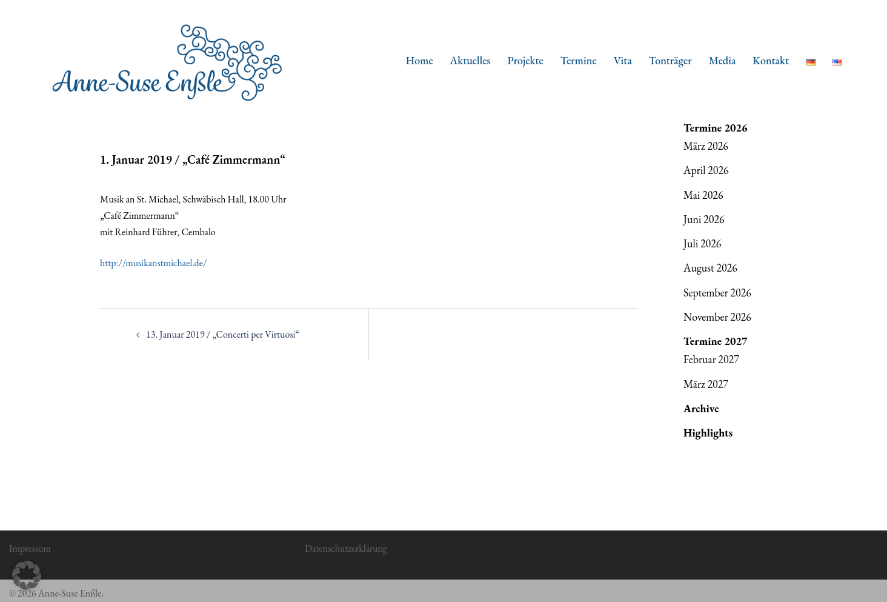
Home (419, 60)
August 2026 (710, 268)
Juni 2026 (704, 219)
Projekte (525, 60)
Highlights (708, 433)
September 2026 (717, 292)
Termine (578, 60)
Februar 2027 (711, 359)
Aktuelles (470, 60)
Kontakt (770, 60)
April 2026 (706, 170)
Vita (623, 60)
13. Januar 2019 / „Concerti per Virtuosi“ (222, 334)
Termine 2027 (715, 341)
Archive (701, 408)
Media (722, 60)
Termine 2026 (715, 128)
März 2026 (705, 146)
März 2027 (705, 384)
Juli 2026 (702, 243)
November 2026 (717, 317)
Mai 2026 (703, 195)
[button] (26, 575)
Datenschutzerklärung (346, 548)
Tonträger (670, 60)
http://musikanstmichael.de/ (153, 262)
